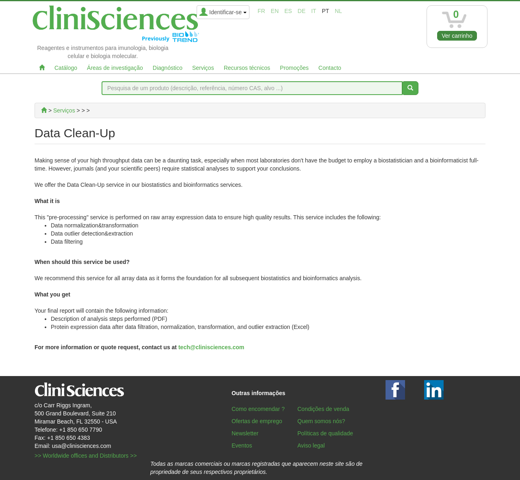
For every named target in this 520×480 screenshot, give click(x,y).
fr (261, 11)
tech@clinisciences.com (211, 347)
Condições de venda (323, 409)
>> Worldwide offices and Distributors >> (86, 455)
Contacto (329, 68)
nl (338, 11)
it (313, 11)
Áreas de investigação (115, 68)
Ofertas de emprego (257, 421)
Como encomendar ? (258, 409)
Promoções (294, 68)
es (288, 11)
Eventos (242, 445)
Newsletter (245, 433)
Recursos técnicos (247, 68)
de (302, 11)
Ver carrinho (457, 35)
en (275, 11)
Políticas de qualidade (325, 433)
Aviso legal (311, 445)
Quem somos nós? (321, 421)
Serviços (203, 68)
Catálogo (65, 68)
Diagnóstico (167, 68)
